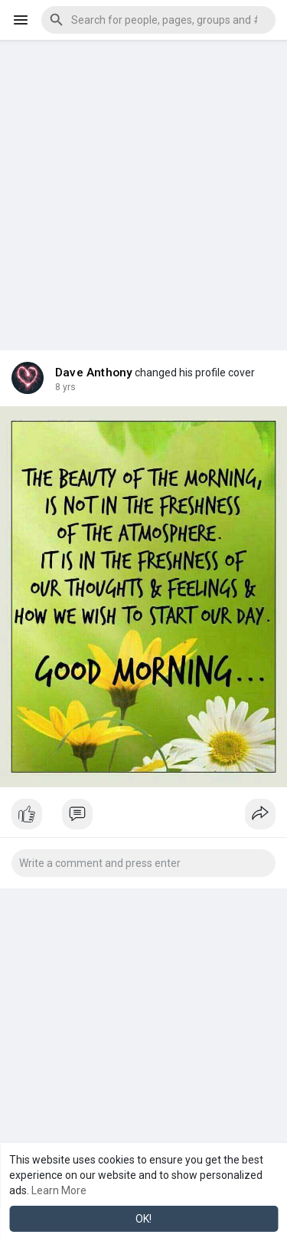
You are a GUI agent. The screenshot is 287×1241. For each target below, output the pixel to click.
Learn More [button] (58, 1190)
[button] (158, 20)
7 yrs (65, 387)
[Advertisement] (143, 183)
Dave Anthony (93, 372)
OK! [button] (143, 1219)
